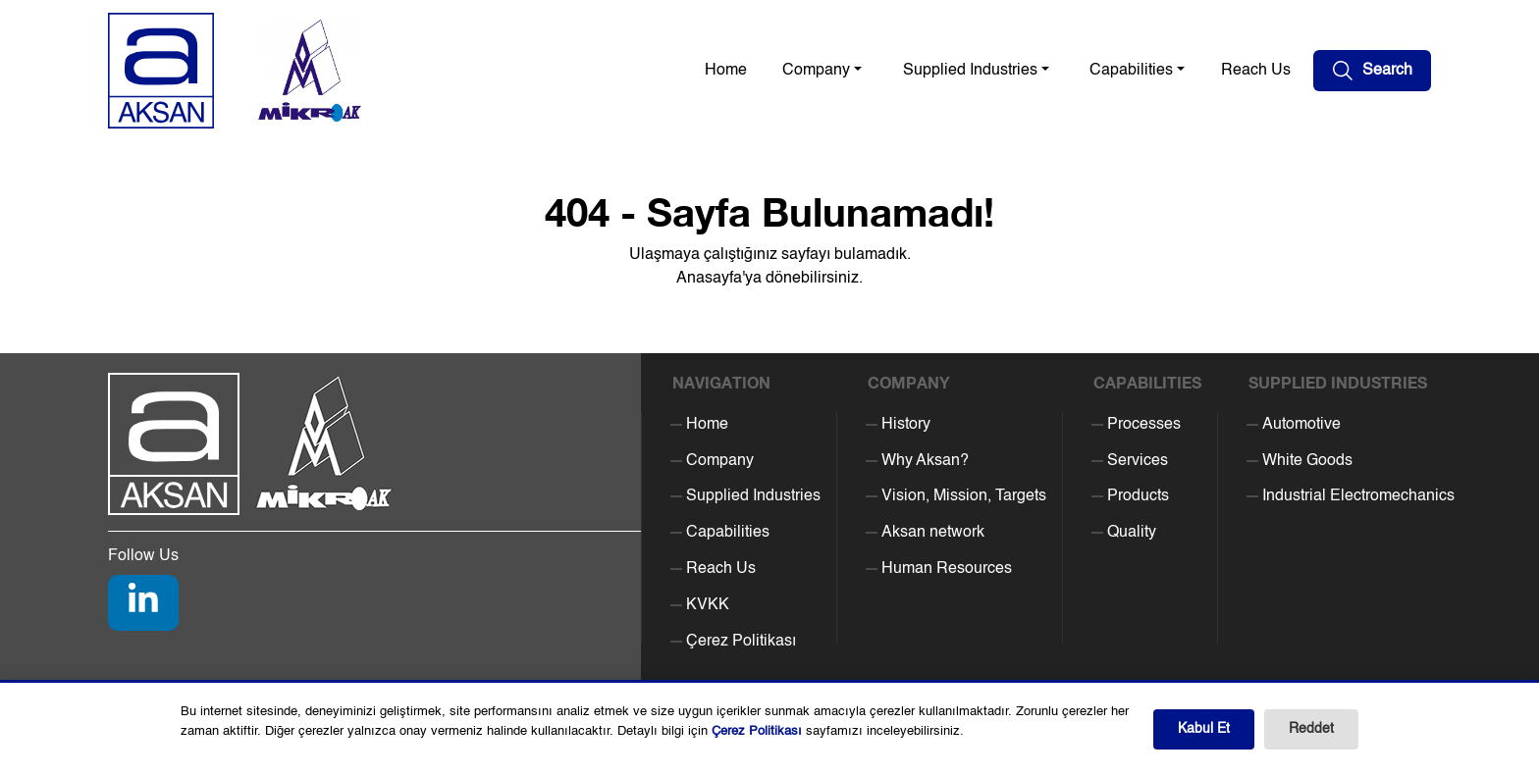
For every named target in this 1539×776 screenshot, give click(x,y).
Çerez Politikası (741, 641)
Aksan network (932, 533)
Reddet (1311, 729)
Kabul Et (1204, 729)
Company (720, 461)
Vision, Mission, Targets (963, 496)
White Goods (1307, 461)
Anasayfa (709, 278)
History (905, 425)
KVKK (707, 605)
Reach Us (1256, 70)
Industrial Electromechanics (1358, 496)
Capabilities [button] (1131, 70)
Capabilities (728, 533)
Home (726, 70)
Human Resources (946, 569)
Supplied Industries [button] (970, 70)
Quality (1131, 533)
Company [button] (816, 70)
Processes (1144, 425)
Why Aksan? (925, 461)
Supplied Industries (753, 496)
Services (1137, 461)
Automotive (1301, 425)
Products (1138, 496)
